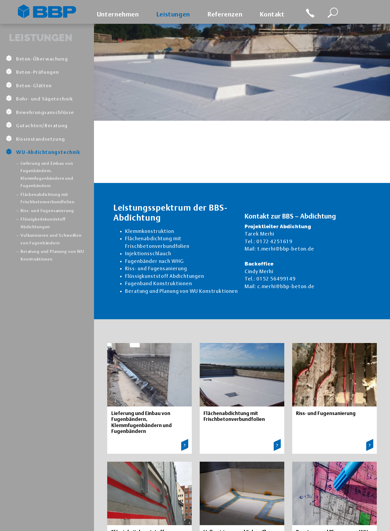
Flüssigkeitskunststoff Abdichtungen (43, 223)
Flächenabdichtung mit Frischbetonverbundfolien (47, 198)
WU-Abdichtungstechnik (43, 152)
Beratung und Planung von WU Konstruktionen (52, 255)
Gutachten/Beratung (37, 125)
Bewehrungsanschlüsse (40, 112)
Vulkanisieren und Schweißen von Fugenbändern (51, 239)
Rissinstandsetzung (35, 138)
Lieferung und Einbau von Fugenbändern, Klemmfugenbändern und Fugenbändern (47, 174)
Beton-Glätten (29, 85)
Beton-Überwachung (37, 58)
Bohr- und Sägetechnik (39, 98)
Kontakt (272, 14)
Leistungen (173, 14)
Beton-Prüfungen (32, 71)
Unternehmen (118, 14)
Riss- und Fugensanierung (47, 210)
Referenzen (225, 14)
